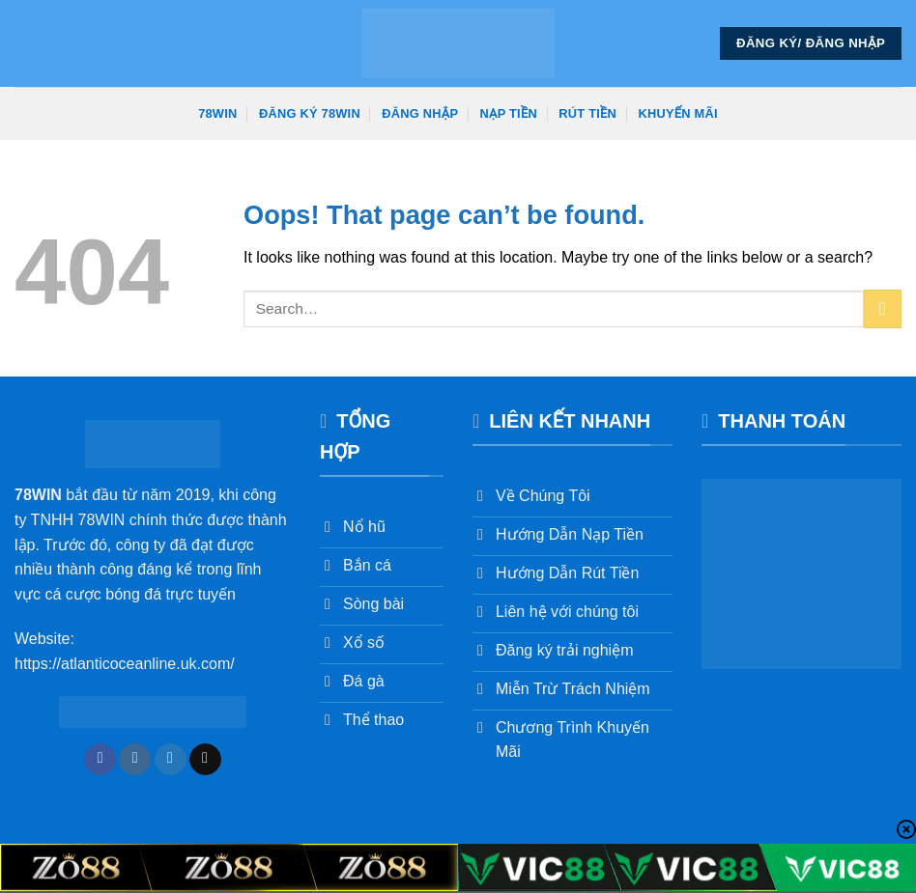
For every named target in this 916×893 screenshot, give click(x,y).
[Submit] (883, 308)
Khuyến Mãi (678, 113)
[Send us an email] (205, 759)
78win (217, 113)
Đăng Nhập (420, 113)
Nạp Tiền (508, 113)
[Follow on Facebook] (100, 759)
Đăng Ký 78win (309, 113)
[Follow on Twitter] (170, 759)
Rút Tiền (587, 113)
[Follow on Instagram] (135, 759)
